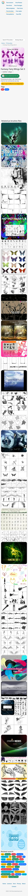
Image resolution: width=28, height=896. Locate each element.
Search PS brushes (8, 40)
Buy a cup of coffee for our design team (12, 84)
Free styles (19, 11)
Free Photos (18, 2)
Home (3, 43)
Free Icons (20, 8)
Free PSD (18, 14)
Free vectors (9, 2)
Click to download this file (10, 76)
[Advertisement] (14, 27)
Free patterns (10, 14)
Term (14, 883)
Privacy (19, 883)
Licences (9, 883)
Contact (14, 886)
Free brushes (10, 11)
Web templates (10, 8)
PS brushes (9, 43)
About (23, 883)
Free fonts (9, 5)
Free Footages (18, 5)
